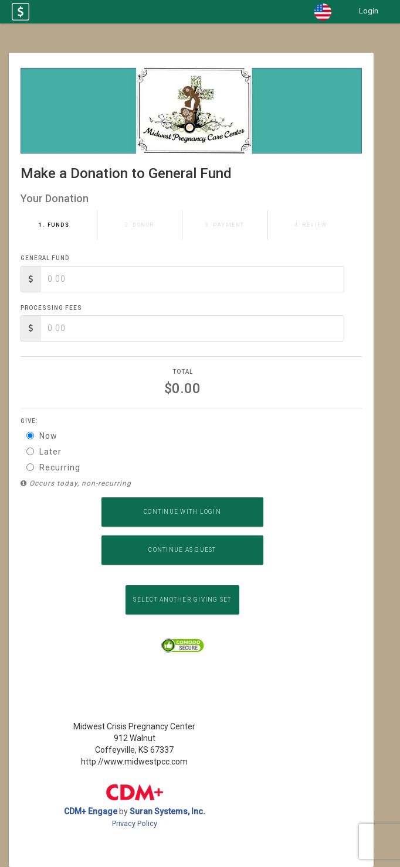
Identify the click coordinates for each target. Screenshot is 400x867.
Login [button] (368, 10)
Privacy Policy (134, 823)
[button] (322, 12)
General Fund (45, 258)
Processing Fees (51, 308)
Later (44, 451)
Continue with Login (182, 511)
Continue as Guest (182, 550)
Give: (29, 421)
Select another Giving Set (182, 599)
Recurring (53, 467)
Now (41, 436)
